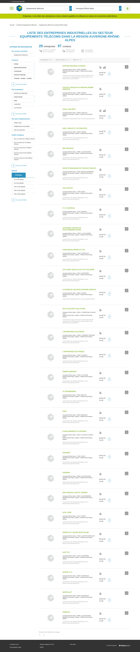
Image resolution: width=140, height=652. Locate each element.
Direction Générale (24, 75)
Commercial (24, 71)
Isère (24, 100)
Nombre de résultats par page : (49, 632)
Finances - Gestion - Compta (24, 78)
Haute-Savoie (24, 97)
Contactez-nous (14, 644)
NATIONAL (18, 175)
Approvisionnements (24, 67)
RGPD (42, 647)
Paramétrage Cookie (15, 647)
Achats (24, 64)
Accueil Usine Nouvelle (17, 1)
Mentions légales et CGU (47, 644)
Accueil (12, 25)
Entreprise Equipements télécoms (27, 25)
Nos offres (73, 644)
